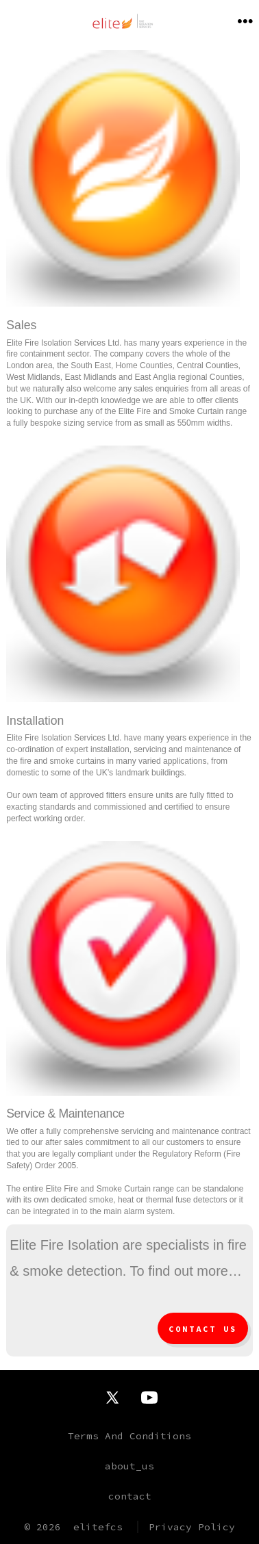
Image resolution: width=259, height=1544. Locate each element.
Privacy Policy (192, 1527)
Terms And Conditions (129, 1436)
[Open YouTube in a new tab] (149, 1397)
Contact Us (203, 1329)
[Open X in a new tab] (112, 1397)
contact (129, 1496)
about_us (129, 1466)
